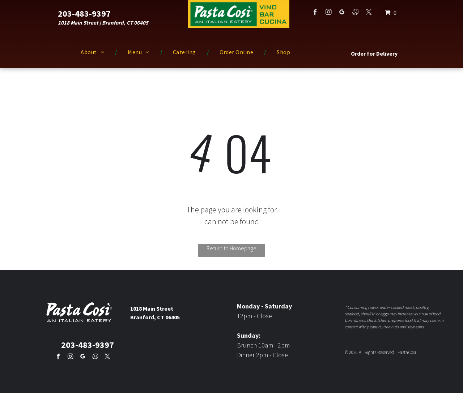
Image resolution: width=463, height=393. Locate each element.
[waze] (355, 13)
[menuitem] (93, 52)
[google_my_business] (342, 13)
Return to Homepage (231, 248)
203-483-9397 (84, 13)
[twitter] (368, 13)
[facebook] (315, 13)
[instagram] (328, 13)
